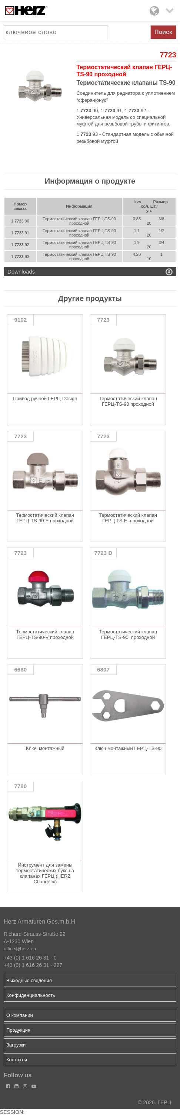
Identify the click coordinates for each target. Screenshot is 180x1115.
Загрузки (16, 1045)
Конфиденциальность (30, 995)
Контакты (16, 1059)
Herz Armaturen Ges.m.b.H (39, 921)
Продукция (18, 1030)
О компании (19, 1015)
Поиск (163, 32)
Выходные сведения (29, 980)
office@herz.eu (20, 948)
